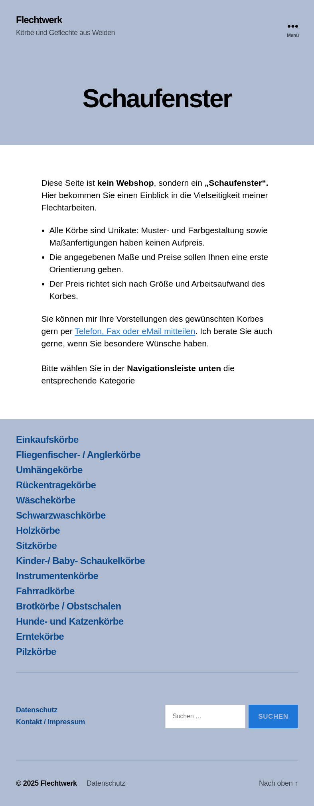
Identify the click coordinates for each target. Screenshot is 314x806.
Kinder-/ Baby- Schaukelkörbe (80, 560)
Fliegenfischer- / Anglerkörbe (78, 454)
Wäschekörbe (45, 500)
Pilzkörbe (36, 651)
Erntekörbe (40, 636)
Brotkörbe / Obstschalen (68, 606)
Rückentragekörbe (56, 485)
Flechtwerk (39, 20)
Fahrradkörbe (45, 591)
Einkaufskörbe (47, 439)
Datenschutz (36, 710)
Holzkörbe (38, 530)
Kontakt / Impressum (50, 722)
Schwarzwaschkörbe (61, 515)
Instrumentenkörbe (57, 575)
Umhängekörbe (49, 469)
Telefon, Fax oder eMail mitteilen (135, 331)
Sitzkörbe (36, 545)
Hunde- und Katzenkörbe (69, 621)
